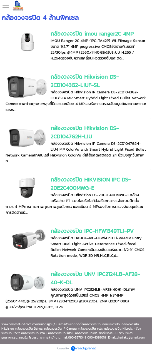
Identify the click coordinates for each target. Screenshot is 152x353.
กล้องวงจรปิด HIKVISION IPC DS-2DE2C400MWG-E (91, 183)
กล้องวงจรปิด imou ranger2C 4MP (92, 33)
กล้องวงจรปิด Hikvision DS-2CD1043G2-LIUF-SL (85, 81)
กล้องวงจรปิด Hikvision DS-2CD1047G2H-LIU (85, 132)
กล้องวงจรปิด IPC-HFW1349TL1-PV (92, 231)
